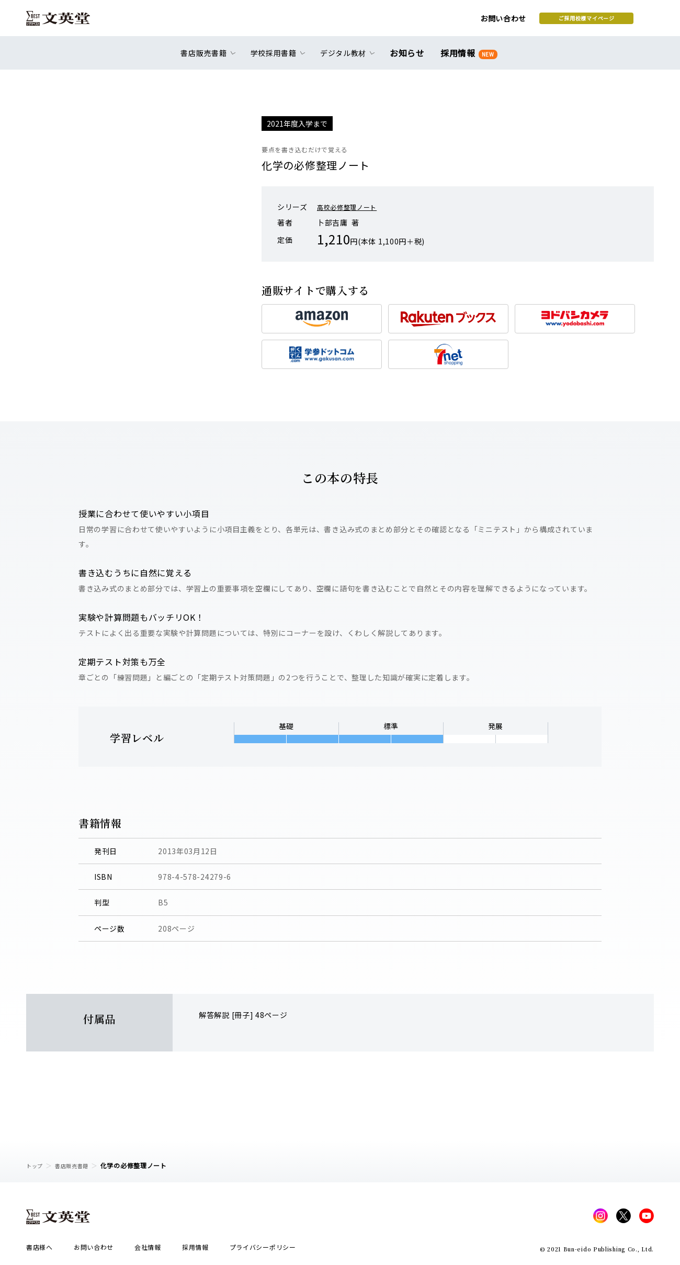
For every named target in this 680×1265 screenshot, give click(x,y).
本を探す (607, 21)
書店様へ (39, 1250)
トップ (36, 1165)
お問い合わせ (419, 22)
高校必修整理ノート (351, 206)
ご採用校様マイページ (502, 21)
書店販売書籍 (78, 1165)
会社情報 (147, 1250)
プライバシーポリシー (263, 1250)
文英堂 (67, 22)
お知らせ (409, 58)
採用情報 (466, 58)
